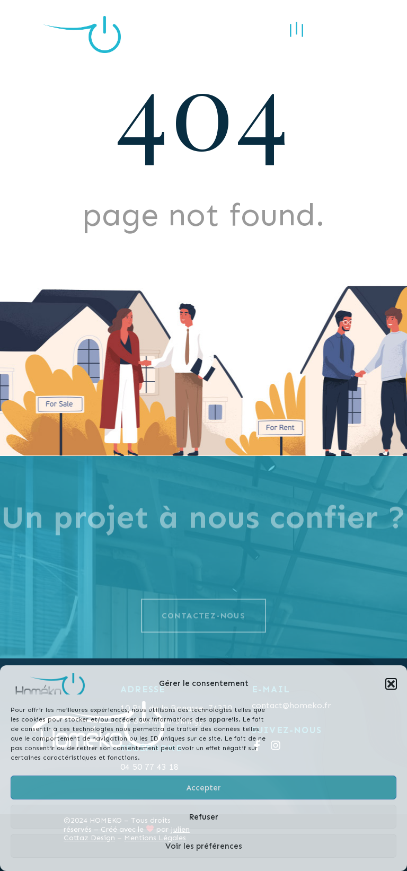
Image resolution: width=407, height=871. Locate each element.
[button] (391, 684)
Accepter (204, 788)
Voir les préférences (203, 846)
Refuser (203, 817)
